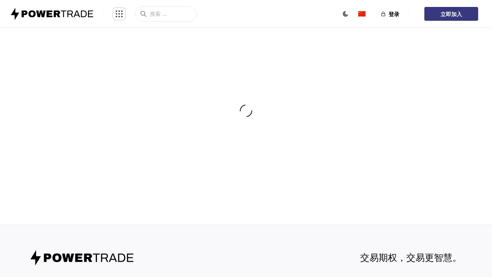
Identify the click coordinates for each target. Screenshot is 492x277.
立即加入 (451, 14)
